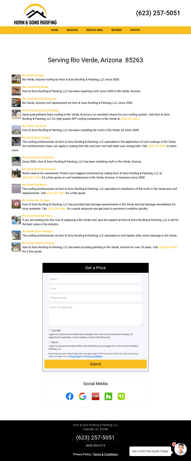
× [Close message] (169, 448)
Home (54, 30)
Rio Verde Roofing (33, 61)
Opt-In (55, 328)
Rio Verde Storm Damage (37, 217)
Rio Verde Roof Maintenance (39, 155)
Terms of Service (121, 453)
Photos (135, 30)
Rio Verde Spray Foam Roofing (40, 96)
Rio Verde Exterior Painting (38, 228)
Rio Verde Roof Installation (38, 143)
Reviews (116, 30)
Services (74, 31)
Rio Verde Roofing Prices (37, 201)
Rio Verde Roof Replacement (39, 84)
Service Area (94, 30)
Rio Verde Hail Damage (36, 186)
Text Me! (56, 316)
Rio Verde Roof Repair (35, 72)
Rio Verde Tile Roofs (34, 111)
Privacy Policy (75, 342)
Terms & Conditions (94, 342)
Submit (95, 350)
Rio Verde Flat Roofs (34, 170)
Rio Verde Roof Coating (36, 123)
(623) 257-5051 (158, 13)
